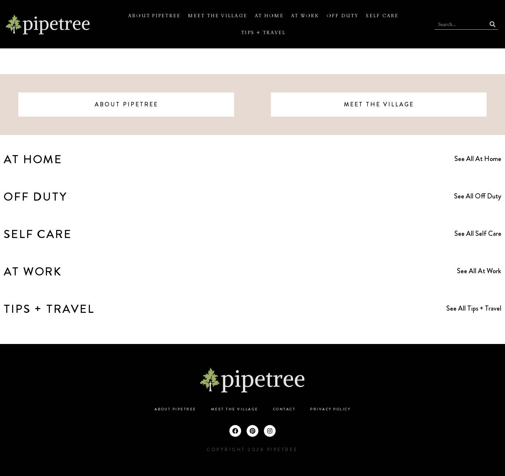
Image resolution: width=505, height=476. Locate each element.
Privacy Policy (330, 409)
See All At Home (477, 159)
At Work (305, 16)
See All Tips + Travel (473, 308)
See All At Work (479, 271)
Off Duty (343, 16)
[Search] (492, 24)
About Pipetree (154, 16)
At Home (269, 16)
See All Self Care (477, 233)
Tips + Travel (263, 33)
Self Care (382, 16)
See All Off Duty (477, 196)
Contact (284, 409)
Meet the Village (217, 16)
